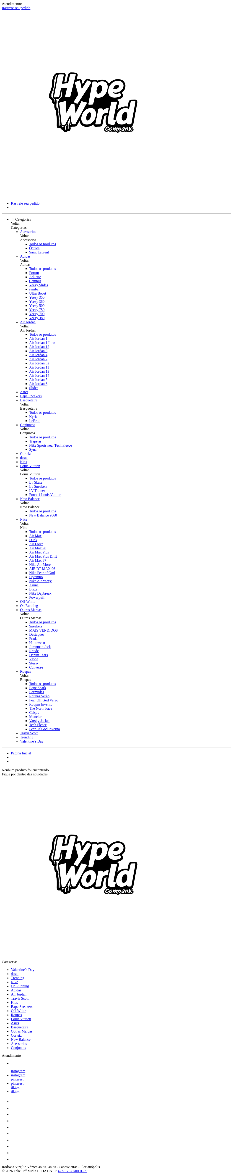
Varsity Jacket (39, 721)
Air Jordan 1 (38, 338)
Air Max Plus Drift (43, 556)
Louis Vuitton (30, 466)
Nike (23, 519)
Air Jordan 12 (39, 347)
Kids (23, 462)
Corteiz (25, 454)
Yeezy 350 (36, 297)
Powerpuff (36, 597)
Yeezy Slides (38, 285)
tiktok (15, 1087)
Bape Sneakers (31, 396)
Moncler (35, 717)
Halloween (37, 643)
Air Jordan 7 (38, 359)
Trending (26, 737)
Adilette (35, 277)
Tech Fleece (38, 725)
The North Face (40, 708)
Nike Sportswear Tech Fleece (50, 445)
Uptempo (36, 577)
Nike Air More (40, 564)
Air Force (36, 544)
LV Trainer (37, 491)
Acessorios (28, 232)
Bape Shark (37, 688)
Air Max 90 (37, 548)
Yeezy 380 (36, 301)
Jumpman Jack (40, 647)
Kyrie (33, 417)
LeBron (34, 421)
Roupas (25, 671)
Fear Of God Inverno (44, 729)
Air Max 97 (37, 560)
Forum (34, 273)
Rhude (34, 651)
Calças (34, 712)
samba (34, 289)
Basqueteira (28, 400)
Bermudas (36, 692)
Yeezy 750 (36, 310)
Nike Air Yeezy (40, 581)
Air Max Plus (39, 552)
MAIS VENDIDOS (43, 630)
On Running (29, 606)
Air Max (35, 536)
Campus (35, 281)
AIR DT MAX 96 (42, 569)
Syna (32, 449)
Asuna (34, 585)
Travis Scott (29, 733)
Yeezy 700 (36, 314)
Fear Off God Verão (43, 700)
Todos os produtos (42, 244)
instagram (18, 1071)
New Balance (30, 499)
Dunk (33, 540)
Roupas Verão (39, 696)
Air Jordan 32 (39, 363)
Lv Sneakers (38, 486)
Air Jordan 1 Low (42, 343)
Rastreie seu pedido (16, 8)
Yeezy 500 (36, 306)
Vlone (33, 659)
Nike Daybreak (40, 593)
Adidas (25, 256)
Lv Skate (35, 482)
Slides (33, 388)
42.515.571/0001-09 (72, 1171)
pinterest (17, 1079)
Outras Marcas (30, 610)
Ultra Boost (37, 293)
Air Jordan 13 (39, 371)
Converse (36, 667)
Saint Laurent (39, 252)
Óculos (34, 248)
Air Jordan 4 (38, 355)
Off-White (27, 601)
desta (24, 458)
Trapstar (35, 441)
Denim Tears (38, 655)
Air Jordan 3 (38, 351)
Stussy (34, 663)
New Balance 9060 (43, 515)
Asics (24, 392)
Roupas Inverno (40, 704)
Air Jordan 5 (38, 380)
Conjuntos (27, 425)
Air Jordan (28, 322)
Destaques (36, 634)
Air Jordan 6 (38, 384)
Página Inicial (21, 753)
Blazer (34, 589)
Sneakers (35, 626)
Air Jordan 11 (39, 367)
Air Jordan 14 (39, 375)
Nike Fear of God (42, 573)
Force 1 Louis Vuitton (45, 495)
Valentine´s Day (32, 741)
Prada (33, 638)
